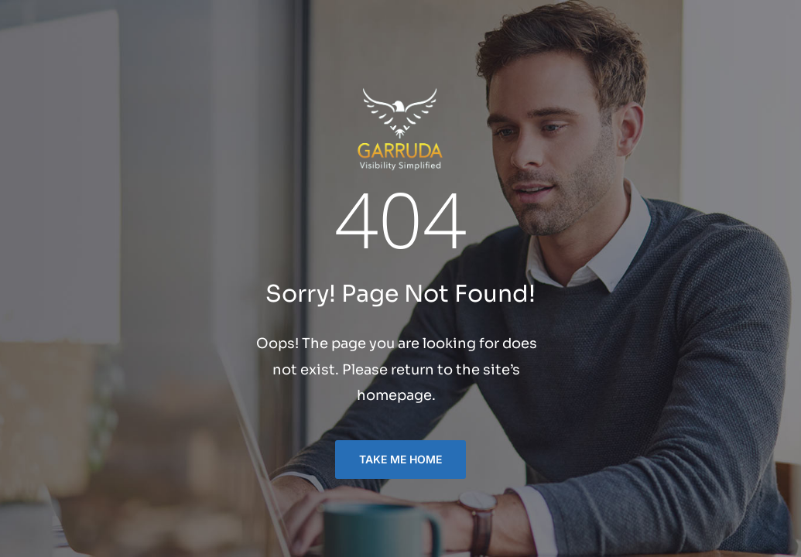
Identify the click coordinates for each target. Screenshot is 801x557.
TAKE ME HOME (400, 459)
